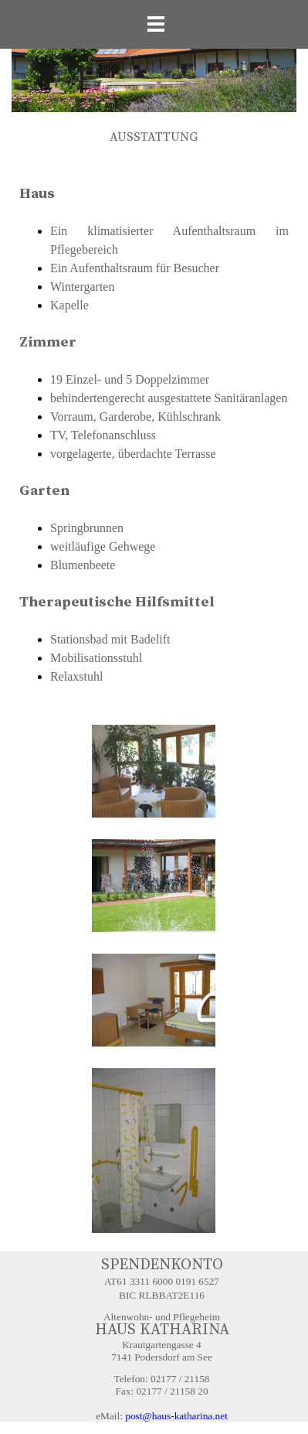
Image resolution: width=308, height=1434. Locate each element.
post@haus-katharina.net (176, 1416)
